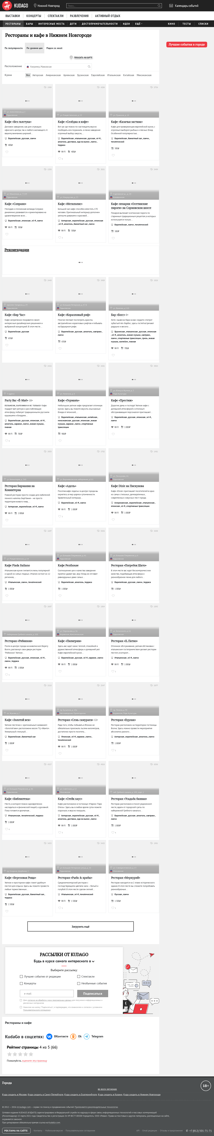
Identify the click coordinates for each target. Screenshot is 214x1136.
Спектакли (87, 976)
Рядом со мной (54, 48)
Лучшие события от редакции (42, 976)
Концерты (30, 983)
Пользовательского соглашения (36, 1010)
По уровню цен (35, 48)
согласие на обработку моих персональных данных (50, 1000)
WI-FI (62, 151)
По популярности (14, 48)
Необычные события (94, 983)
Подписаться (92, 993)
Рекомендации (17, 250)
